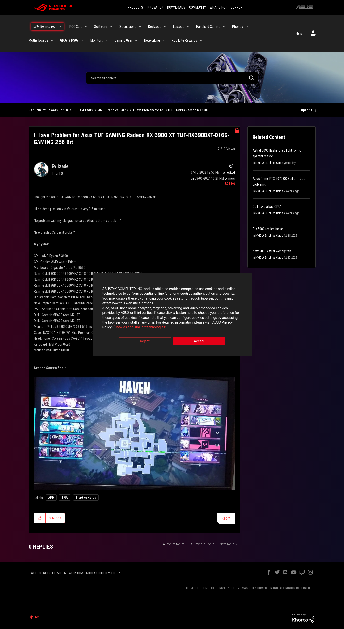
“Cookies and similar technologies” (139, 328)
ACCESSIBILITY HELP (103, 573)
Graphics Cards (86, 497)
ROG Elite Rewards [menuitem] (184, 40)
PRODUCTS (135, 7)
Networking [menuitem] (152, 40)
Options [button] (306, 110)
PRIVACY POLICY (228, 588)
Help (299, 33)
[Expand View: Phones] (246, 26)
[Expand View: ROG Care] (86, 26)
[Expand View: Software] (110, 26)
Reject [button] (145, 342)
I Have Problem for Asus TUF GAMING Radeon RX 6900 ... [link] (172, 110)
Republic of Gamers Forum (48, 110)
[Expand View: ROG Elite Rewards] (200, 40)
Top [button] (37, 617)
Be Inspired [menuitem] (48, 26)
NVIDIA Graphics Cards (269, 163)
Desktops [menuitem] (154, 26)
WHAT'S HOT (218, 7)
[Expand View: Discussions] (140, 26)
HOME (57, 573)
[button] (134, 433)
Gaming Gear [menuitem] (123, 40)
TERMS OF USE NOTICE (200, 588)
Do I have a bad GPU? (267, 207)
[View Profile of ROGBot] (230, 183)
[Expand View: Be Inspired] (61, 26)
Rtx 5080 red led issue (268, 229)
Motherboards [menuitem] (38, 40)
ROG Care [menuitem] (75, 26)
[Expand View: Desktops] (165, 26)
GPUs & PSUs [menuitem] (69, 40)
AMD (51, 497)
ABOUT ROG (40, 573)
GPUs (64, 497)
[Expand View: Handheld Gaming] (224, 26)
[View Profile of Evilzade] (60, 166)
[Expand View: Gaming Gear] (136, 40)
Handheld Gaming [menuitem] (208, 26)
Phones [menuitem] (237, 26)
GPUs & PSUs (83, 110)
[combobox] (172, 78)
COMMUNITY (197, 7)
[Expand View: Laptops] (188, 26)
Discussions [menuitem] (127, 26)
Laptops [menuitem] (178, 26)
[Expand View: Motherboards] (52, 40)
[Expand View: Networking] (163, 40)
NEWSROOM (73, 573)
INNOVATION (155, 7)
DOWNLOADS (176, 7)
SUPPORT (237, 7)
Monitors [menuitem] (96, 40)
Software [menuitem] (100, 26)
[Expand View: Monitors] (106, 40)
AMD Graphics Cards (113, 110)
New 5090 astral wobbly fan (272, 251)
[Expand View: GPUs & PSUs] (82, 40)
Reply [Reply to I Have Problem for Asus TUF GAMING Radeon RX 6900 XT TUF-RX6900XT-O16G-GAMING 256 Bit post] (225, 518)
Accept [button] (199, 342)
